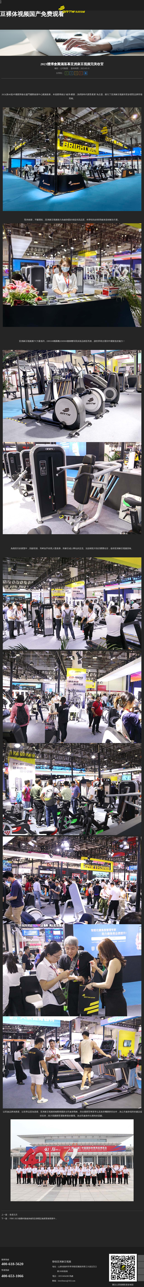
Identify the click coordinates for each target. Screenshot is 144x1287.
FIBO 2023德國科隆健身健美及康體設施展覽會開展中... (33, 1219)
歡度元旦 (13, 1215)
